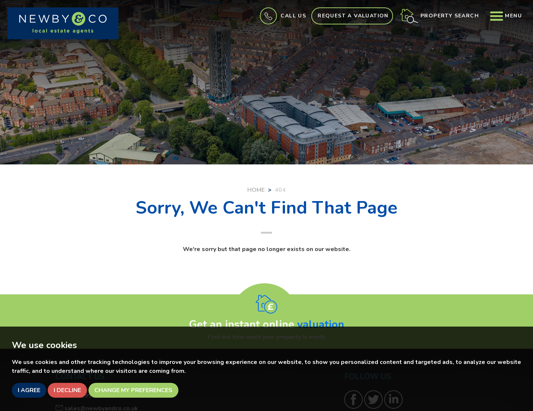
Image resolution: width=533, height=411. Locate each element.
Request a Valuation (353, 15)
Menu (506, 15)
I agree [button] (29, 390)
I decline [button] (67, 390)
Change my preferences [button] (133, 390)
